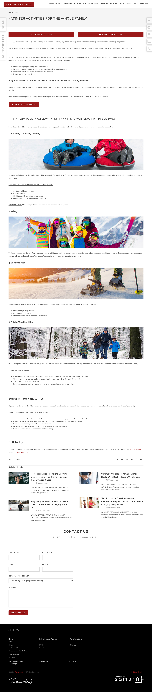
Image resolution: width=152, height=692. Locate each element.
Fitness (50, 42)
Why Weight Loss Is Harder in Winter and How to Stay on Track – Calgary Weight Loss (50, 504)
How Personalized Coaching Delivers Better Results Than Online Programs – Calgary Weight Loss (50, 477)
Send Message (18, 613)
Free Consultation (3, 46)
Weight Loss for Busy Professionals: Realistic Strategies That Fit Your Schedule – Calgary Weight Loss (122, 501)
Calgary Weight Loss (117, 42)
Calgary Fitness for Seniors (79, 42)
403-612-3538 (135, 449)
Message (13, 587)
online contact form (22, 452)
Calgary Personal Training (100, 42)
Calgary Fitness (63, 42)
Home (11, 12)
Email (12, 564)
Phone (45, 564)
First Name (14, 553)
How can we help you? (20, 576)
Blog (16, 12)
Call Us (3, 24)
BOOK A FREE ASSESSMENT (24, 105)
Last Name (48, 553)
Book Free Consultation (18, 4)
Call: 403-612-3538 (41, 34)
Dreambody (19, 672)
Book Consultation (110, 34)
